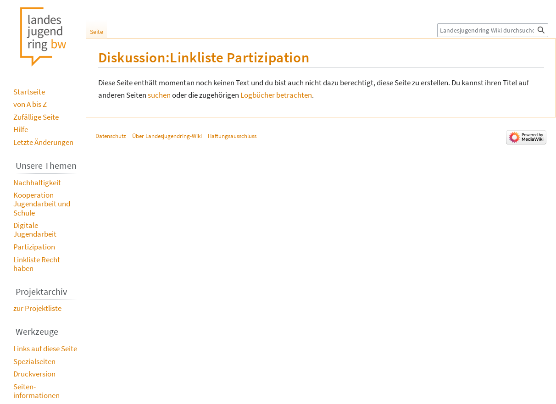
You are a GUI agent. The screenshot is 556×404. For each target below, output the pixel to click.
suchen (159, 95)
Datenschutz (110, 135)
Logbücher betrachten (276, 95)
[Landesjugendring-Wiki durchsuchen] (492, 30)
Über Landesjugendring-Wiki (167, 135)
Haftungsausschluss (232, 135)
